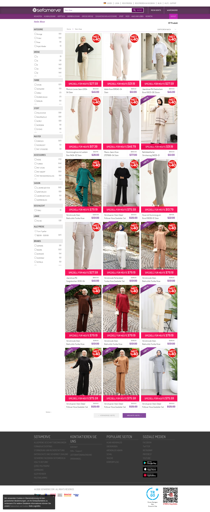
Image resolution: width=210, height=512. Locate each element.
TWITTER (146, 446)
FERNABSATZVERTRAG (43, 446)
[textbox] (95, 10)
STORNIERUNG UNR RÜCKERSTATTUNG (49, 450)
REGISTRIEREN (127, 3)
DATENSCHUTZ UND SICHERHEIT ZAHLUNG (51, 454)
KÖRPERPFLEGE (113, 462)
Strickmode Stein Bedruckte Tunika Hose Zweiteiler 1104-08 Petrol (75, 218)
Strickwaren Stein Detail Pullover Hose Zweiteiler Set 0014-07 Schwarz (115, 218)
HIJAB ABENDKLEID (114, 442)
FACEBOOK (147, 442)
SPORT (121, 16)
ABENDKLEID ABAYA (114, 450)
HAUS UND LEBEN (137, 16)
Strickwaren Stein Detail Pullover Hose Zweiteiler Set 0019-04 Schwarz (77, 407)
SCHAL (109, 454)
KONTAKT (74, 447)
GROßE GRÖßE (87, 16)
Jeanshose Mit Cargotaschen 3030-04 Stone (75, 281)
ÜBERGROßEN (112, 446)
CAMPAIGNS (39, 470)
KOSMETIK (149, 16)
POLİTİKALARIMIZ (40, 477)
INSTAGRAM (147, 450)
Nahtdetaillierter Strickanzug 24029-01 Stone (150, 155)
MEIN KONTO (156, 10)
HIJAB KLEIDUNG (49, 16)
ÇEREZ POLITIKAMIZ (41, 466)
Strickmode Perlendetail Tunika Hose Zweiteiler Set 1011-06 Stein (114, 281)
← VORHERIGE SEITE (106, 415)
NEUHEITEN (38, 16)
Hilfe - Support (76, 451)
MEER (127, 16)
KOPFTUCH (61, 16)
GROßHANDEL (75, 458)
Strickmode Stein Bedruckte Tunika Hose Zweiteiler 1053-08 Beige (151, 344)
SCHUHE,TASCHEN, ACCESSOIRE (106, 16)
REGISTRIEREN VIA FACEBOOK (145, 3)
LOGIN (117, 3)
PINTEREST (147, 454)
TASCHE (110, 458)
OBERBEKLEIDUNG (73, 16)
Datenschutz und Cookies (19, 506)
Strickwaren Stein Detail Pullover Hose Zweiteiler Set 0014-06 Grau (153, 407)
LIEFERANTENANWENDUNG (81, 455)
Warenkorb (172, 10)
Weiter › (48, 412)
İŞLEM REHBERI (40, 474)
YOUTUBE (146, 458)
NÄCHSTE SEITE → (134, 415)
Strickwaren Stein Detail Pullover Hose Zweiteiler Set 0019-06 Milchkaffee (115, 407)
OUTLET (173, 16)
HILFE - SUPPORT (170, 3)
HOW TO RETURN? (41, 462)
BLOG (160, 3)
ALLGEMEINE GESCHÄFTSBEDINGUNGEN (50, 442)
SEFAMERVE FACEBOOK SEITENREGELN (49, 458)
